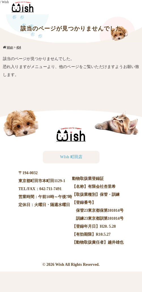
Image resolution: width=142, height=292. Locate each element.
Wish (59, 264)
